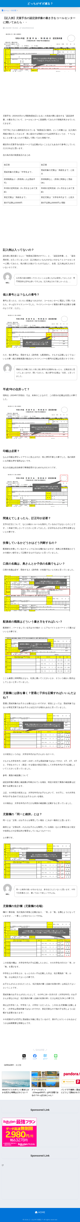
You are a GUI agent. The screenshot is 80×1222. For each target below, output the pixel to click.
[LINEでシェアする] (55, 1057)
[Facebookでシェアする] (35, 1057)
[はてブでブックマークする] (45, 1057)
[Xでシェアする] (24, 1057)
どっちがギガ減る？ (40, 3)
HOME (40, 1212)
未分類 (18, 1065)
